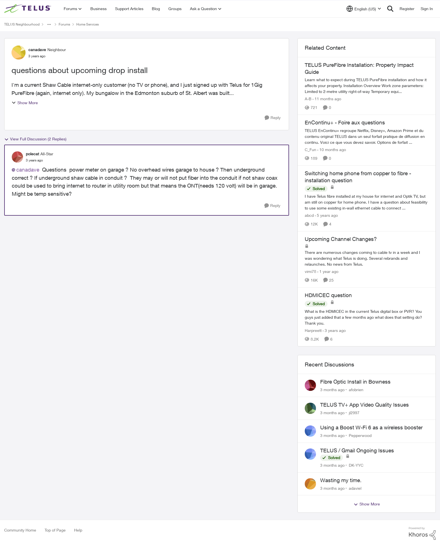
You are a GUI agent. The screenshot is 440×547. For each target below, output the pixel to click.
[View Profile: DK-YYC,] (310, 454)
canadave (27, 170)
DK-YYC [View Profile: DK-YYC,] (356, 465)
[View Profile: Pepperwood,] (310, 431)
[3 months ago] (332, 390)
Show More (25, 102)
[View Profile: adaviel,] (310, 483)
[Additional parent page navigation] (49, 24)
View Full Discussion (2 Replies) (35, 139)
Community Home (20, 530)
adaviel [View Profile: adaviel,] (355, 488)
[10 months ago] (331, 149)
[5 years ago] (326, 215)
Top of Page (55, 530)
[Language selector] (364, 8)
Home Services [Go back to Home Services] (87, 24)
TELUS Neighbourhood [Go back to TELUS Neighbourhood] (22, 24)
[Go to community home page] (28, 8)
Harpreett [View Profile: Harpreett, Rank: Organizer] (313, 330)
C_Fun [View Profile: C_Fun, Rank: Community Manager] (310, 149)
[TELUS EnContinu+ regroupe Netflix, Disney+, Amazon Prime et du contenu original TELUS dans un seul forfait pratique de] (366, 136)
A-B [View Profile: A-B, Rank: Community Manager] (308, 98)
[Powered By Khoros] (422, 533)
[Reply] (272, 118)
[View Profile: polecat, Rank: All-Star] (17, 157)
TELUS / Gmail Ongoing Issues (357, 450)
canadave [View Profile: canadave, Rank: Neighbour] (37, 49)
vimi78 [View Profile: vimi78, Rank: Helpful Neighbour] (310, 271)
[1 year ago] (327, 271)
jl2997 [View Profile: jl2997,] (354, 412)
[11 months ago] (327, 99)
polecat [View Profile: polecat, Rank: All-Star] (32, 153)
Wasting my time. (340, 480)
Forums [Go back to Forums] (64, 24)
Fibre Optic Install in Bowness (355, 382)
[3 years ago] (334, 330)
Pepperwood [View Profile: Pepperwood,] (360, 435)
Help (78, 530)
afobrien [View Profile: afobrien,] (356, 389)
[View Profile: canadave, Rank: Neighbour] (19, 52)
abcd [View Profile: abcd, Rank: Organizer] (309, 215)
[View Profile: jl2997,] (310, 408)
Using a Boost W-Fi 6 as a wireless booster (371, 427)
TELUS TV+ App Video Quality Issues (364, 405)
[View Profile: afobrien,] (310, 385)
